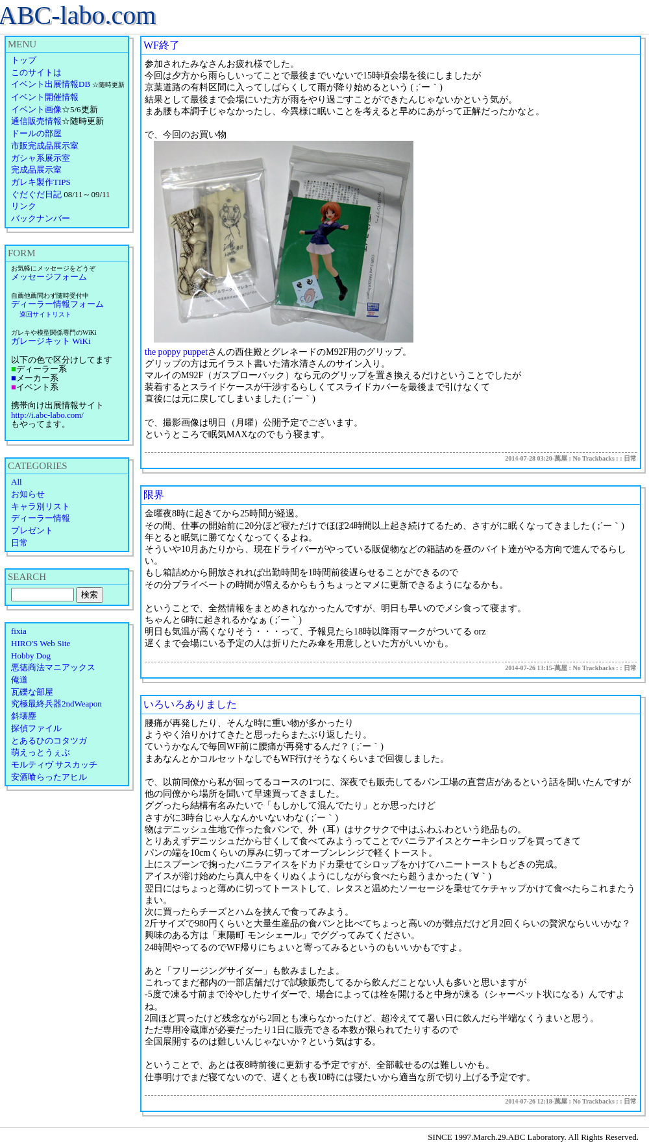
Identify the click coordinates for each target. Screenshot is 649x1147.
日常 (19, 543)
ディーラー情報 (40, 518)
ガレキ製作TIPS (41, 182)
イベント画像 (36, 109)
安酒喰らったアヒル (49, 777)
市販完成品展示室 (45, 146)
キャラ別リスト (40, 506)
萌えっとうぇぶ (40, 752)
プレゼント (32, 530)
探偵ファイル (36, 728)
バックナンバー (40, 218)
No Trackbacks (593, 458)
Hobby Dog (31, 655)
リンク (23, 206)
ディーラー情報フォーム (57, 304)
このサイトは (36, 72)
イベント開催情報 (45, 97)
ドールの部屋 (36, 133)
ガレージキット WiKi (51, 341)
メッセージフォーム (49, 277)
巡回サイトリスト (45, 314)
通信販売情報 (36, 121)
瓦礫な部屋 (32, 692)
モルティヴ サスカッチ (54, 764)
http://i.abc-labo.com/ (47, 415)
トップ (23, 60)
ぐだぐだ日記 (36, 194)
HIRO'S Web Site (40, 643)
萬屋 (560, 458)
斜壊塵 (23, 716)
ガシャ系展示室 (40, 158)
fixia (19, 631)
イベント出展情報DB (50, 84)
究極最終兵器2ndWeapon (56, 703)
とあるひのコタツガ (49, 740)
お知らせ (28, 494)
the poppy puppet (176, 352)
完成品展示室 (36, 170)
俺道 (19, 679)
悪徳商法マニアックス (53, 667)
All (16, 482)
